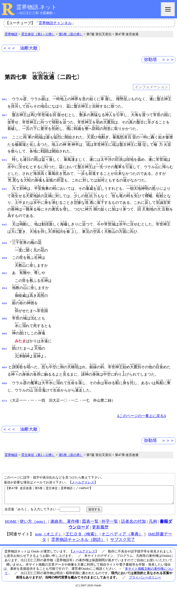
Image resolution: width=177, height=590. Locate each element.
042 (4, 224)
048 (4, 243)
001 (4, 99)
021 (4, 159)
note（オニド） (48, 533)
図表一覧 (90, 520)
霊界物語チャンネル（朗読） (78, 539)
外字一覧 (109, 520)
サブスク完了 (122, 539)
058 (4, 316)
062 (4, 345)
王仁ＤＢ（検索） (82, 533)
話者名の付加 (133, 520)
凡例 (153, 520)
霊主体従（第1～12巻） (38, 34)
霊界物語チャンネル (55, 23)
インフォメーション (151, 87)
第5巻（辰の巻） (71, 34)
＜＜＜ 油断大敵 (20, 48)
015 (4, 137)
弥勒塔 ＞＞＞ (159, 59)
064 (4, 363)
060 (4, 330)
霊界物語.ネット (36, 7)
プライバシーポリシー (145, 576)
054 (4, 286)
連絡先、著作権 (64, 520)
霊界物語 (11, 34)
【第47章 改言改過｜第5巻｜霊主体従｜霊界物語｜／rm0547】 (89, 492)
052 (4, 272)
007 (4, 115)
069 (4, 379)
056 (4, 301)
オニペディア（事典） (122, 533)
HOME (11, 520)
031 (4, 188)
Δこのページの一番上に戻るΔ (141, 412)
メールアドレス (83, 478)
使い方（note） (33, 520)
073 (4, 397)
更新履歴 (100, 526)
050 (4, 257)
